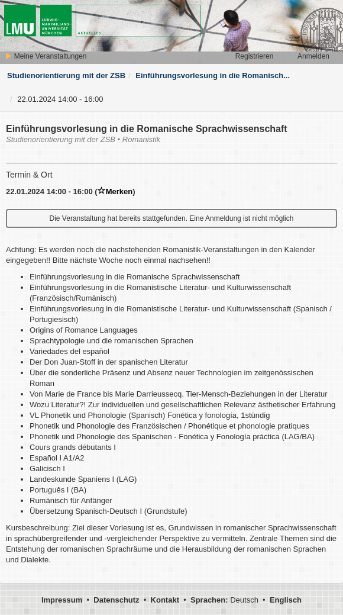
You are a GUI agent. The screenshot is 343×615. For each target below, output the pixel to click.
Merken (115, 191)
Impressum (61, 599)
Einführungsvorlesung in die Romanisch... (212, 75)
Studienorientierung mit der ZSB (66, 75)
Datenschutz (116, 599)
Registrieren (254, 56)
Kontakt (165, 599)
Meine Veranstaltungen (45, 56)
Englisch (286, 599)
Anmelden (313, 56)
